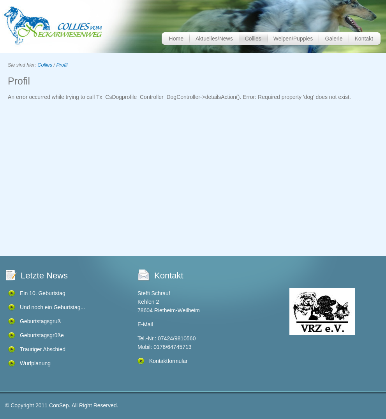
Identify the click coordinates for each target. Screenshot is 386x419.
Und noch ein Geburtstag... (52, 307)
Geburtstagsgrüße (42, 335)
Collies (253, 38)
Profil (62, 65)
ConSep (59, 405)
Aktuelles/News (214, 38)
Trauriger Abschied (42, 349)
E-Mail (145, 324)
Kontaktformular (168, 361)
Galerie (333, 38)
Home (176, 38)
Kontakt (364, 38)
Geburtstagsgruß (40, 321)
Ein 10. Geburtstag (42, 293)
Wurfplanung (35, 363)
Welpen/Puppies (293, 38)
